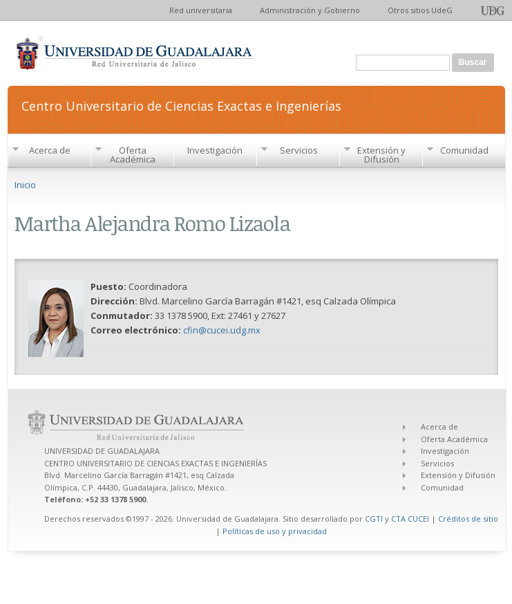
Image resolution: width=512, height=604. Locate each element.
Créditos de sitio (468, 518)
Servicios (299, 150)
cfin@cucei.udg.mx (221, 330)
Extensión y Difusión (381, 154)
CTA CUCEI (410, 518)
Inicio (25, 185)
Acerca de (49, 150)
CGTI (374, 518)
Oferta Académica (132, 154)
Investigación (215, 150)
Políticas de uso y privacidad (274, 531)
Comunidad (464, 150)
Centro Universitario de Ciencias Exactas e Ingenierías (181, 105)
